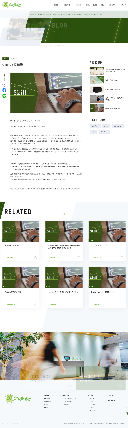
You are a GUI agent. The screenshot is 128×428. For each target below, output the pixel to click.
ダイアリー (104, 132)
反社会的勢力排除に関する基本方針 (116, 423)
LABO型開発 (68, 402)
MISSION (57, 5)
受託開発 (66, 405)
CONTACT (122, 5)
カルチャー (95, 126)
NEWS (103, 5)
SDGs (88, 5)
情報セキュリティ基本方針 (97, 423)
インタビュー (118, 126)
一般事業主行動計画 (68, 423)
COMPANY (78, 5)
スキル (6, 59)
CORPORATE (48, 395)
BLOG (95, 5)
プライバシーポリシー (82, 423)
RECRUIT (112, 5)
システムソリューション (71, 399)
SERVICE (67, 5)
